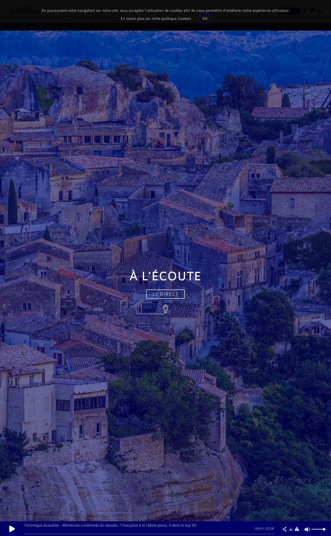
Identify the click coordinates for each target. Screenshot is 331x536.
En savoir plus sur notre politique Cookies (156, 18)
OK (205, 18)
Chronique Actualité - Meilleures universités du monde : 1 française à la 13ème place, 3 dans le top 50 (110, 525)
